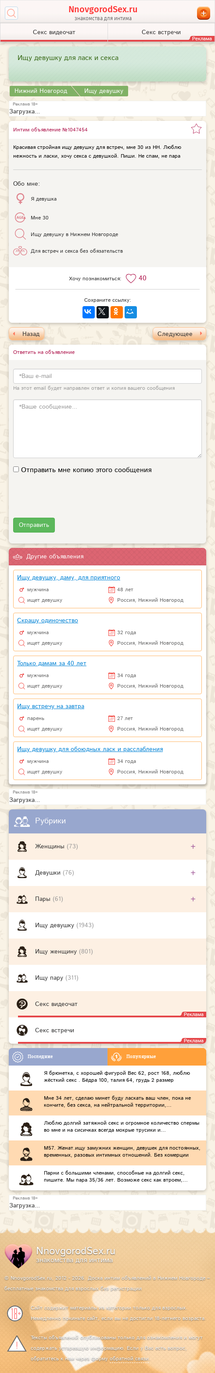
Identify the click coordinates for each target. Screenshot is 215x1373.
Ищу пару (50, 978)
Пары (44, 899)
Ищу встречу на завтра (50, 706)
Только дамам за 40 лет (51, 663)
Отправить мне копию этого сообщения (86, 470)
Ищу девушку (55, 925)
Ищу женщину (57, 951)
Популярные (133, 1057)
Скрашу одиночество (47, 620)
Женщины (51, 846)
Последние (32, 1057)
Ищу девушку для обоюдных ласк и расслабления (90, 749)
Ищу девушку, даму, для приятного (68, 577)
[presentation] (80, 501)
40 (143, 278)
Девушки (49, 872)
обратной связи (129, 1358)
